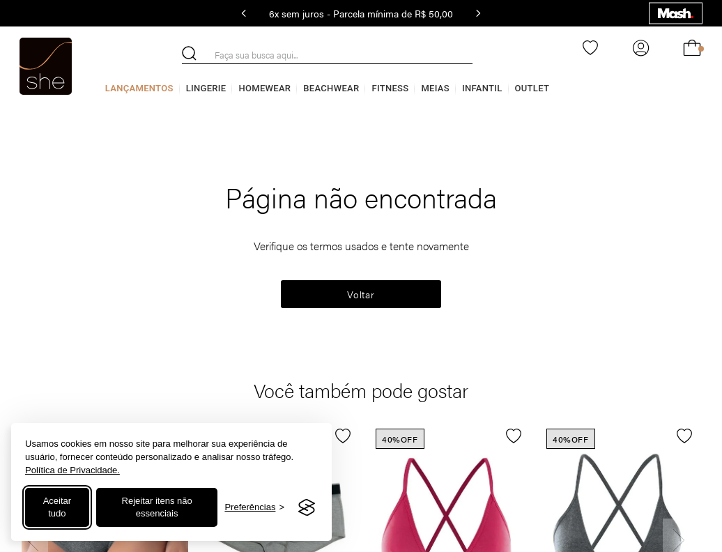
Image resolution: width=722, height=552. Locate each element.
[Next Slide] (478, 13)
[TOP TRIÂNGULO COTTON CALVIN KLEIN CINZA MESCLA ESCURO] (617, 424)
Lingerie (206, 88)
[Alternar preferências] (254, 508)
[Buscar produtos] (189, 53)
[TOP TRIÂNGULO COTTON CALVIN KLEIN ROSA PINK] (446, 424)
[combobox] (327, 55)
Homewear (264, 88)
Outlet (532, 88)
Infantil (482, 88)
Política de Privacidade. (72, 470)
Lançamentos (139, 88)
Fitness (389, 88)
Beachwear (331, 88)
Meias (435, 88)
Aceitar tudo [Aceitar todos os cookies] (57, 507)
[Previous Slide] (244, 13)
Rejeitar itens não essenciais (157, 507)
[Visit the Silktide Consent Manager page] (306, 507)
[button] (332, 438)
